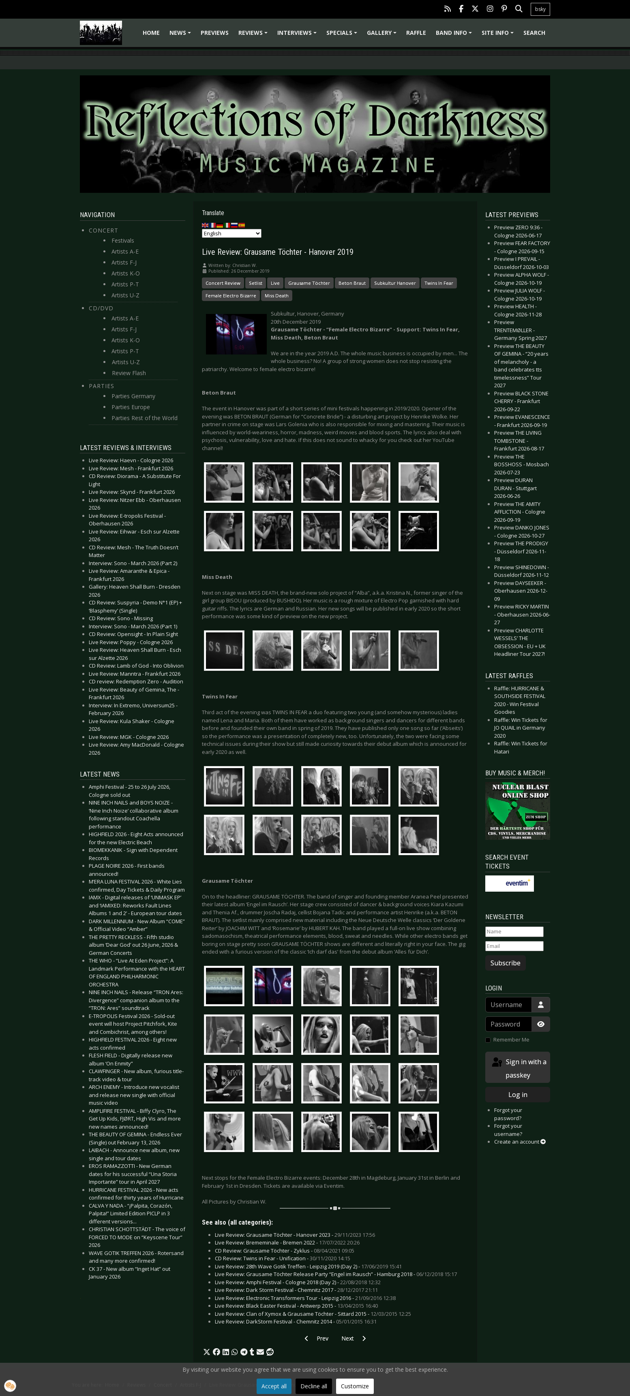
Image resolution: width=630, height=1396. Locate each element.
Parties (101, 386)
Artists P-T (125, 284)
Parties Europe (130, 407)
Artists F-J (124, 262)
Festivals (122, 240)
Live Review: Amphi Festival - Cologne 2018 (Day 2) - (298, 1282)
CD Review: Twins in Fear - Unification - (282, 1258)
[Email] (514, 946)
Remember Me (511, 1039)
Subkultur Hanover (395, 283)
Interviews (298, 35)
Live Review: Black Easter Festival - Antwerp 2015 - (296, 1305)
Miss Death (277, 295)
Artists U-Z (125, 295)
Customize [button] (355, 1386)
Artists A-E (125, 251)
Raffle (416, 32)
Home (151, 32)
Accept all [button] (274, 1386)
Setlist (255, 283)
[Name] (514, 931)
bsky (540, 9)
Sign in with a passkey (518, 1068)
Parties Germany (133, 396)
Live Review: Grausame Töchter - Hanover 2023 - (295, 1234)
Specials (343, 35)
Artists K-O (125, 273)
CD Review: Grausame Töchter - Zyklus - (284, 1250)
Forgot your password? (508, 1114)
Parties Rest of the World (144, 418)
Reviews (254, 35)
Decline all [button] (313, 1386)
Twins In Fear (438, 283)
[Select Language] (231, 233)
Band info (455, 35)
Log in (517, 1094)
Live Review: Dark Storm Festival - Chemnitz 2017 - (296, 1290)
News (181, 35)
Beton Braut (352, 283)
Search (534, 32)
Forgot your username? (508, 1130)
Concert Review (223, 283)
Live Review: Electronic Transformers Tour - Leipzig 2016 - (305, 1298)
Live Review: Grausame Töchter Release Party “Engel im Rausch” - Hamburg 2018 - (336, 1274)
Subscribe (506, 962)
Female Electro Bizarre (231, 295)
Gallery (383, 35)
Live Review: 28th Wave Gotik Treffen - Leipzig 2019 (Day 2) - (308, 1266)
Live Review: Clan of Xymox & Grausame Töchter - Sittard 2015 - (313, 1313)
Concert (103, 230)
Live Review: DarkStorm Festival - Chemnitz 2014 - (296, 1321)
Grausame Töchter (309, 283)
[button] (206, 1352)
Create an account (520, 1141)
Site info (499, 35)
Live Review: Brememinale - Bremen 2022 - (287, 1242)
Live (275, 283)
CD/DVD (101, 308)
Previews (215, 32)
